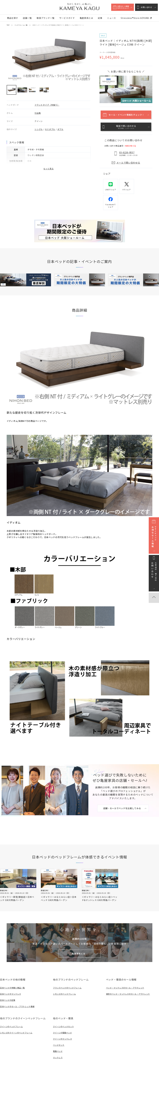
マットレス (58, 1055)
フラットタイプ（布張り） (46, 104)
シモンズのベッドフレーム (65, 991)
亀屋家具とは (86, 17)
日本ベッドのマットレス (11, 991)
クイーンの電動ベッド (63, 1030)
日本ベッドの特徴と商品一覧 (13, 985)
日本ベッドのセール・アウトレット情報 (18, 1004)
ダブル (60, 129)
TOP (8, 25)
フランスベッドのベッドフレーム (68, 985)
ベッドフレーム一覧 (21, 25)
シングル (38, 129)
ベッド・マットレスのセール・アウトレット (126, 985)
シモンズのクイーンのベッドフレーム (17, 1030)
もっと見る (48, 168)
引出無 (37, 113)
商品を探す (12, 17)
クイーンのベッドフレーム (12, 1024)
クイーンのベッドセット (64, 1024)
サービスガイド (67, 17)
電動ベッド (58, 1048)
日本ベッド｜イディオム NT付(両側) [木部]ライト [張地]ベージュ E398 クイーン (58, 25)
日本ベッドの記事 (8, 998)
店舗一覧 (27, 17)
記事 (100, 17)
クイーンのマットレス (63, 1036)
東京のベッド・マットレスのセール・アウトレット (130, 991)
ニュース (111, 17)
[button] (11, 90)
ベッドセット (59, 1042)
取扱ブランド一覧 (45, 17)
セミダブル (50, 129)
